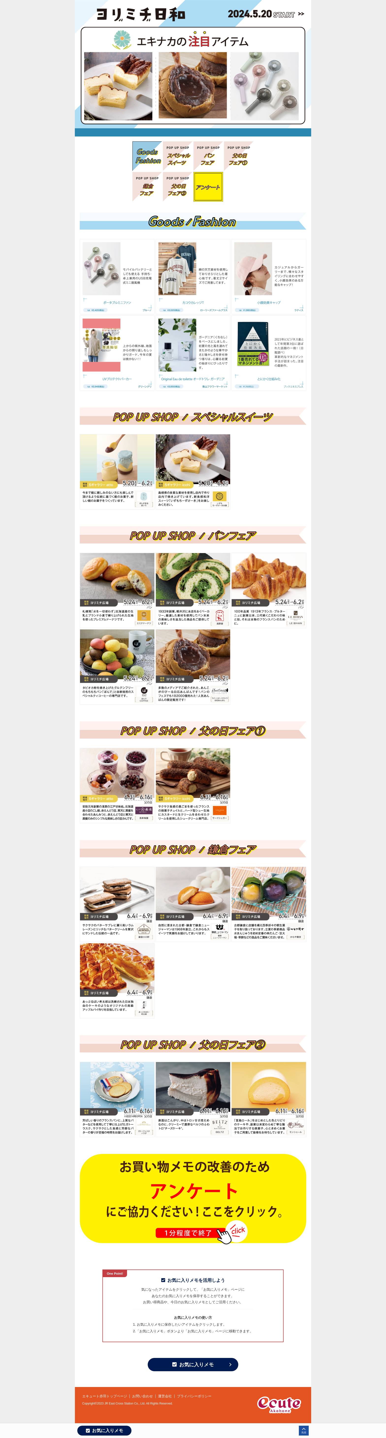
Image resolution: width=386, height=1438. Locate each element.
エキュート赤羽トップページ (104, 1396)
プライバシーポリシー (194, 1396)
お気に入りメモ (193, 1364)
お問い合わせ (142, 1396)
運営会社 (165, 1396)
